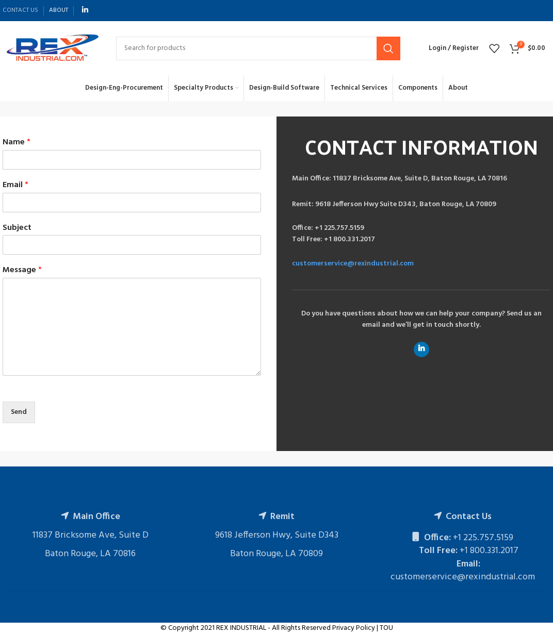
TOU (386, 628)
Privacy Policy (353, 628)
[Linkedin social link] (85, 10)
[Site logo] (52, 48)
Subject (17, 228)
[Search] (258, 48)
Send (19, 412)
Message (22, 270)
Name (16, 142)
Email (15, 185)
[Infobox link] (421, 179)
